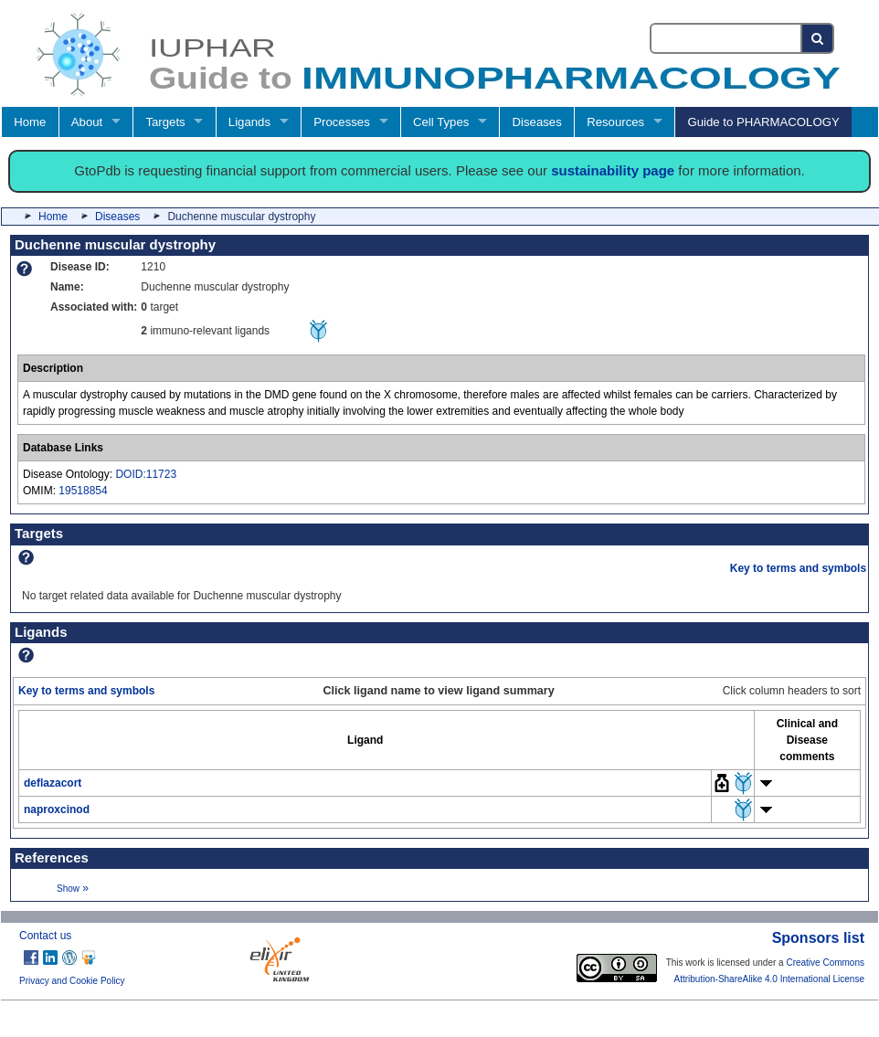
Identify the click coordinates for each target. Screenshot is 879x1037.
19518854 (82, 490)
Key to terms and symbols (798, 568)
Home (30, 122)
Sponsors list (818, 938)
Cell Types (441, 122)
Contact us (45, 935)
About (86, 122)
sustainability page (612, 170)
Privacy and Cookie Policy (72, 981)
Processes (341, 122)
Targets (165, 122)
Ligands (249, 122)
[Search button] (818, 38)
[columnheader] (365, 739)
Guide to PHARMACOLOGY (763, 122)
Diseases (537, 122)
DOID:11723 (145, 474)
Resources (615, 122)
